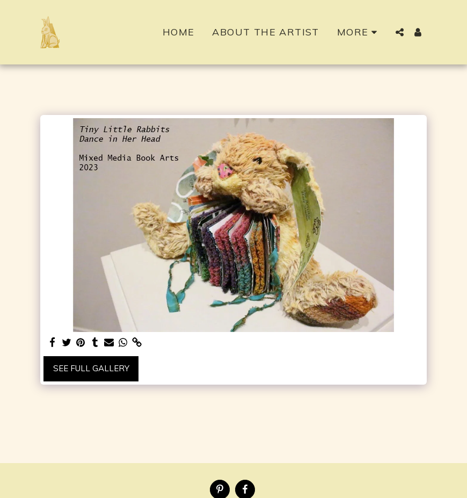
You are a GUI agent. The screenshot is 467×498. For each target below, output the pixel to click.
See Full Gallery (91, 368)
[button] (399, 32)
